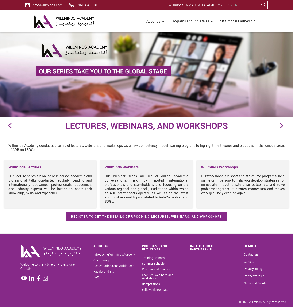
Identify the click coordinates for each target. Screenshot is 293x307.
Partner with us (254, 276)
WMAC (190, 5)
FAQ (96, 277)
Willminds (176, 5)
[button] (155, 21)
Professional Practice (156, 269)
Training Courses (153, 258)
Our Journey (101, 260)
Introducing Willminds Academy (114, 254)
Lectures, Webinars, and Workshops (157, 276)
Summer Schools (153, 263)
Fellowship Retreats (155, 289)
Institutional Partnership (237, 21)
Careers (249, 261)
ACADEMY (215, 5)
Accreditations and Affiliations (113, 266)
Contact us (251, 254)
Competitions (151, 284)
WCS (201, 5)
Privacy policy (253, 269)
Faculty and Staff (104, 271)
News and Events (255, 283)
